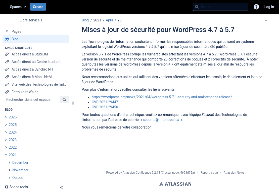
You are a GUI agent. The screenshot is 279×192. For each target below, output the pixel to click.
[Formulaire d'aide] (36, 92)
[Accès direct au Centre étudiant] (36, 62)
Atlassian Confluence (137, 172)
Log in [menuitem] (269, 7)
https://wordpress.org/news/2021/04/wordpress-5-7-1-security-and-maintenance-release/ (162, 97)
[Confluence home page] (5, 7)
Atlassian (175, 183)
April (109, 20)
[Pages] (36, 31)
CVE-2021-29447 (105, 102)
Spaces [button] (16, 7)
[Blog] (36, 39)
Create (38, 7)
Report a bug (209, 172)
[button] (256, 7)
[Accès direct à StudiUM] (36, 54)
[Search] (197, 7)
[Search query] (220, 7)
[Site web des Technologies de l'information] (36, 84)
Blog (85, 20)
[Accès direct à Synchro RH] (36, 69)
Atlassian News (234, 172)
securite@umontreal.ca (161, 120)
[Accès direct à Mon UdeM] (36, 77)
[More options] (266, 20)
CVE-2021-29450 (105, 107)
